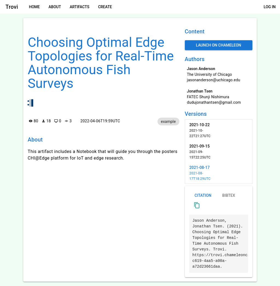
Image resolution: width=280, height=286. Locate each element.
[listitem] (218, 130)
